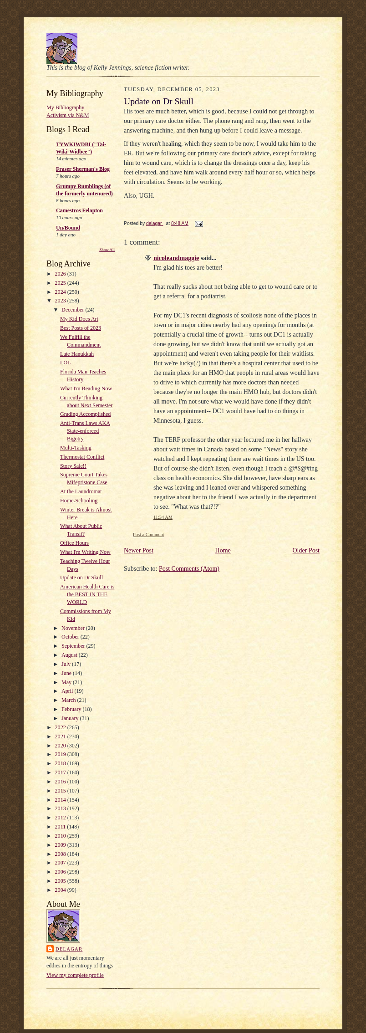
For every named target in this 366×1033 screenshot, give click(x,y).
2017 (61, 772)
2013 (61, 808)
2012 (61, 817)
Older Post (306, 550)
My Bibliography (65, 107)
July (66, 664)
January (70, 718)
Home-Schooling (78, 500)
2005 (61, 881)
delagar (69, 948)
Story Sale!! (73, 466)
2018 (61, 763)
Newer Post (138, 550)
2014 (61, 800)
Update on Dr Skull (81, 577)
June (67, 673)
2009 (61, 845)
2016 (61, 781)
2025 (61, 283)
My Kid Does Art (79, 319)
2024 (61, 292)
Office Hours (74, 543)
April (67, 691)
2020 (61, 745)
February (71, 709)
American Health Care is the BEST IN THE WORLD (87, 594)
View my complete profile (75, 975)
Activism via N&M (67, 115)
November (73, 628)
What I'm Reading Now (86, 388)
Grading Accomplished (85, 414)
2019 (61, 754)
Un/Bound (68, 228)
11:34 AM (163, 517)
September (73, 646)
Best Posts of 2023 (80, 328)
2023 (61, 300)
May (67, 682)
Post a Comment (148, 534)
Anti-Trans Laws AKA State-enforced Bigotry (85, 431)
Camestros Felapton (79, 210)
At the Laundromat (81, 491)
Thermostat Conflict (82, 457)
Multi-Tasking (76, 448)
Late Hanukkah (77, 354)
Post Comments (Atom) (189, 568)
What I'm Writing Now (85, 552)
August (70, 655)
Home (223, 550)
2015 (61, 791)
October (71, 637)
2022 (61, 727)
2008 (61, 854)
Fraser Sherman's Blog (83, 169)
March (69, 700)
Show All (107, 249)
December (73, 310)
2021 (61, 736)
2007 (61, 862)
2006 (61, 872)
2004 (61, 890)
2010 (61, 836)
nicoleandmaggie (176, 258)
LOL (65, 362)
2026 (61, 274)
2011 (61, 826)
